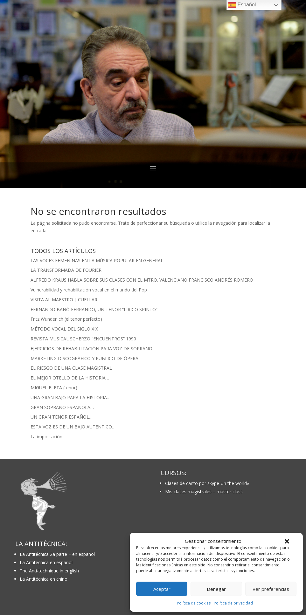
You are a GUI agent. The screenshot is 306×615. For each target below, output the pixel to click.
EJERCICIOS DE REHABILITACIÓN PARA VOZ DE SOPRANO (91, 348)
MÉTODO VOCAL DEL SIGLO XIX (64, 329)
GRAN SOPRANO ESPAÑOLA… (62, 407)
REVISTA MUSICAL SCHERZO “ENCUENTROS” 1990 (83, 339)
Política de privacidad (233, 603)
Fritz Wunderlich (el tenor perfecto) (66, 319)
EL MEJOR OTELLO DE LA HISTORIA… (70, 378)
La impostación (46, 437)
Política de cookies (194, 603)
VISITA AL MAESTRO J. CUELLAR (64, 300)
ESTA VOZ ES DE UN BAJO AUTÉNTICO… (73, 427)
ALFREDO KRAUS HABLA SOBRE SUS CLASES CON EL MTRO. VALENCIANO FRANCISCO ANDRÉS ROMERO (142, 280)
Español (242, 5)
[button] (287, 541)
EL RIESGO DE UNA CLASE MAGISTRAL (71, 368)
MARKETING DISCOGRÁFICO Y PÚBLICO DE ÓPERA (84, 358)
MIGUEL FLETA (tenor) (54, 388)
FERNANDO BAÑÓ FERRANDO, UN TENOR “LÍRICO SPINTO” (94, 309)
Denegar (216, 589)
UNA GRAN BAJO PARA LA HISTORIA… (70, 397)
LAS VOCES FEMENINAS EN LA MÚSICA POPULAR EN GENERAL (97, 260)
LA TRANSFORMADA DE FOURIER (66, 270)
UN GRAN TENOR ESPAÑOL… (62, 417)
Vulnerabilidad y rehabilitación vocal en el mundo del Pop (89, 290)
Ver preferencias (271, 589)
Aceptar (161, 589)
